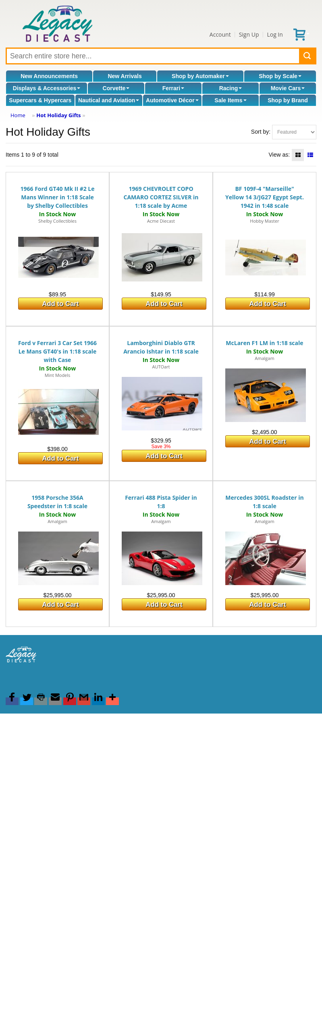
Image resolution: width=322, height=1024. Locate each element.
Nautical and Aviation (108, 100)
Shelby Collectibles (57, 221)
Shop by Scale (280, 76)
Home (17, 115)
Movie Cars (288, 88)
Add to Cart (60, 304)
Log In (275, 34)
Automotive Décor (172, 100)
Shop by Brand (288, 100)
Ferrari (173, 88)
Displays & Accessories (46, 88)
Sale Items (230, 100)
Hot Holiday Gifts (58, 115)
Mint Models (58, 375)
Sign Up (249, 34)
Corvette (116, 88)
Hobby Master (264, 221)
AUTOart (161, 367)
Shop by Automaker (200, 76)
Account (220, 34)
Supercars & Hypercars (40, 100)
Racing (230, 88)
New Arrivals (124, 76)
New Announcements (49, 76)
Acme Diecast (161, 221)
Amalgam (264, 358)
